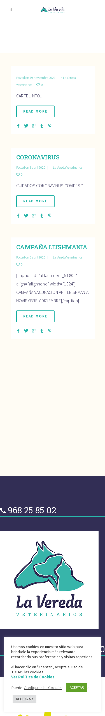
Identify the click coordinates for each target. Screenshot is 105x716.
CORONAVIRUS (38, 157)
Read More (35, 111)
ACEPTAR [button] (77, 687)
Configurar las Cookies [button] (43, 687)
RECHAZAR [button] (24, 699)
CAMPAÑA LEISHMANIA (51, 247)
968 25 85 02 (32, 510)
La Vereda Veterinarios (67, 167)
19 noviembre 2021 (36, 78)
